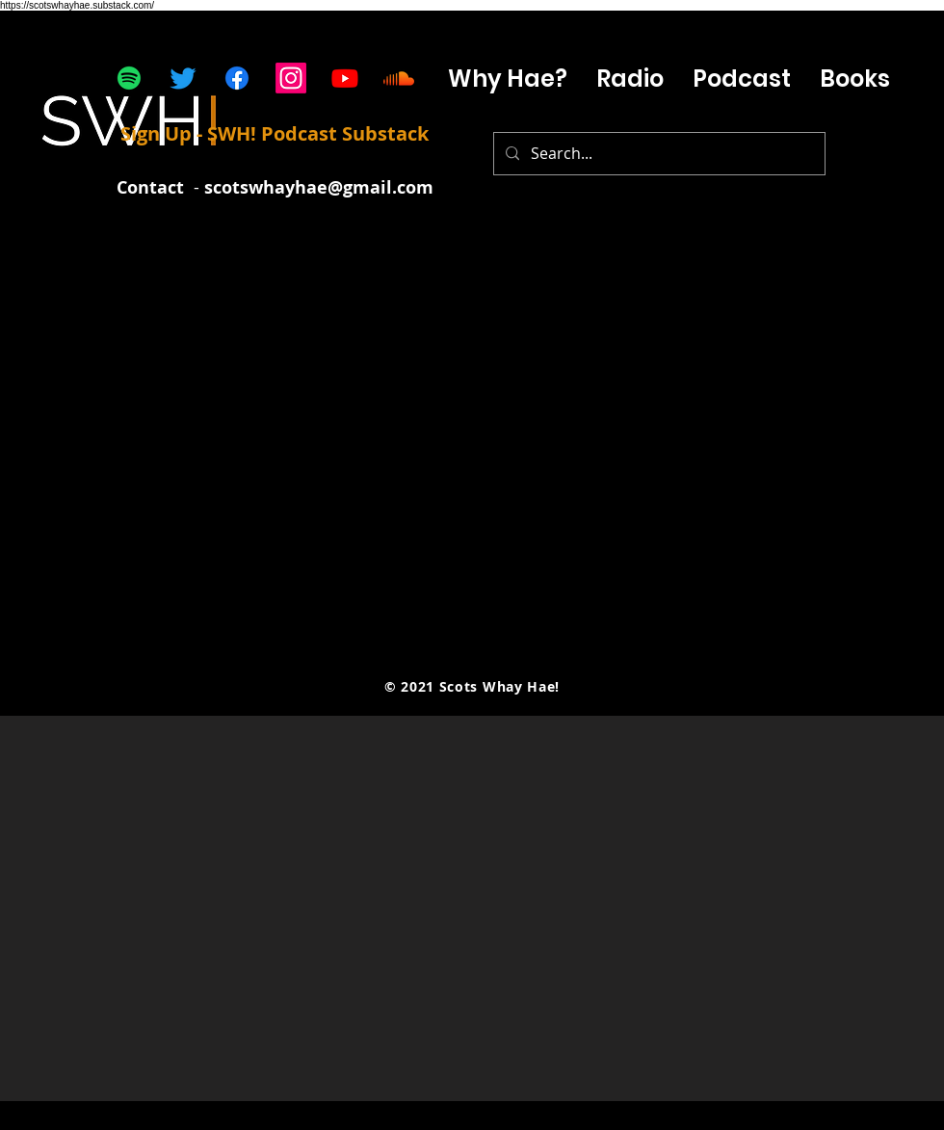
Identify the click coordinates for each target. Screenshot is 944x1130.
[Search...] (657, 153)
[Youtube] (344, 78)
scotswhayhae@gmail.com (318, 187)
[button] (741, 78)
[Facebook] (237, 78)
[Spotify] (129, 78)
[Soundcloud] (398, 78)
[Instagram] (290, 78)
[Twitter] (183, 78)
